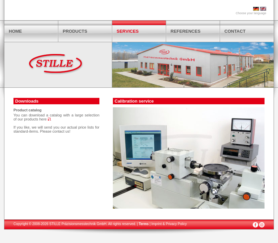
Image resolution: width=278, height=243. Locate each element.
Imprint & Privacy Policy (169, 224)
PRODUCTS (75, 31)
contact (58, 131)
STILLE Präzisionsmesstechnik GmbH (77, 224)
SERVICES (128, 31)
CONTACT (235, 31)
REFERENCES (185, 31)
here (44, 119)
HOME (15, 31)
